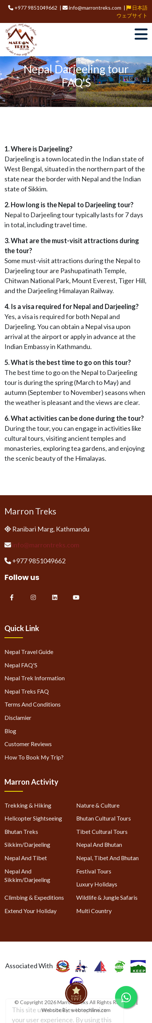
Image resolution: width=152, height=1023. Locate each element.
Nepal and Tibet (25, 857)
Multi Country (94, 910)
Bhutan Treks (21, 831)
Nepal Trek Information (34, 677)
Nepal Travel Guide (28, 651)
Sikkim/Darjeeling (27, 844)
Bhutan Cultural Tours (103, 818)
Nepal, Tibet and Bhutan (107, 857)
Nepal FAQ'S (20, 664)
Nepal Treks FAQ (26, 691)
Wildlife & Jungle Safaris (107, 897)
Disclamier (17, 717)
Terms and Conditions (32, 704)
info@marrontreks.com (45, 545)
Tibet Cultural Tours (102, 831)
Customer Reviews (28, 743)
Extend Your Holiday (30, 910)
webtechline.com (91, 1010)
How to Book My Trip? (34, 757)
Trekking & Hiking (27, 805)
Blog (10, 730)
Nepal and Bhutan (99, 844)
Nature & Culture (97, 805)
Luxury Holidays (96, 884)
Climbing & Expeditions (34, 897)
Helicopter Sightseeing (33, 818)
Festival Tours (93, 871)
